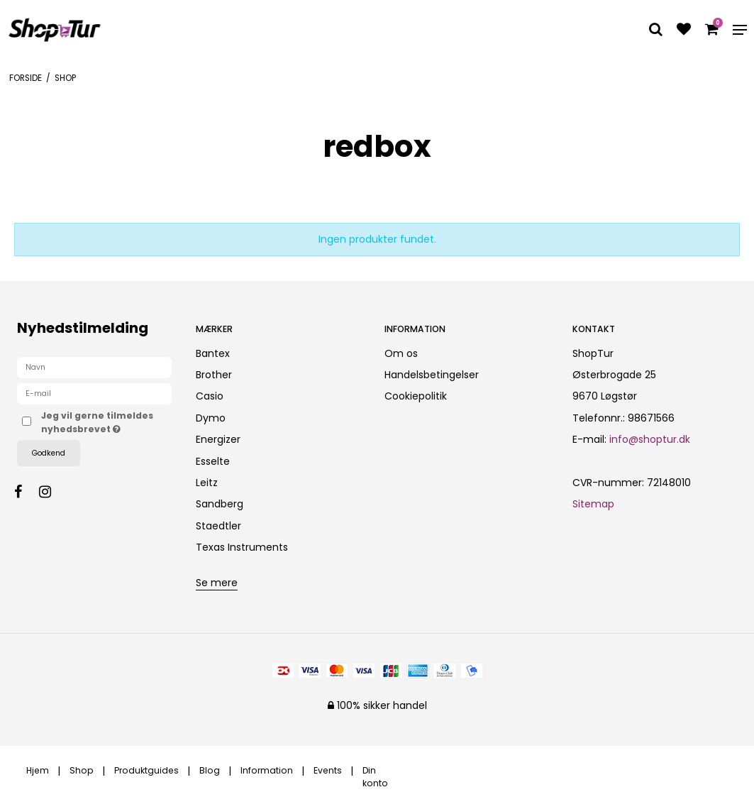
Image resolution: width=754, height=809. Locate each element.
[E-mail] (94, 393)
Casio (209, 396)
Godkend (48, 453)
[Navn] (94, 367)
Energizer (218, 439)
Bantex (213, 353)
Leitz (207, 482)
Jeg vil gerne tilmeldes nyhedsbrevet (106, 421)
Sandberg (219, 504)
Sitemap (593, 504)
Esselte (213, 461)
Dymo (211, 418)
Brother (214, 375)
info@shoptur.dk (649, 439)
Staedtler (218, 526)
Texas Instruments (242, 547)
